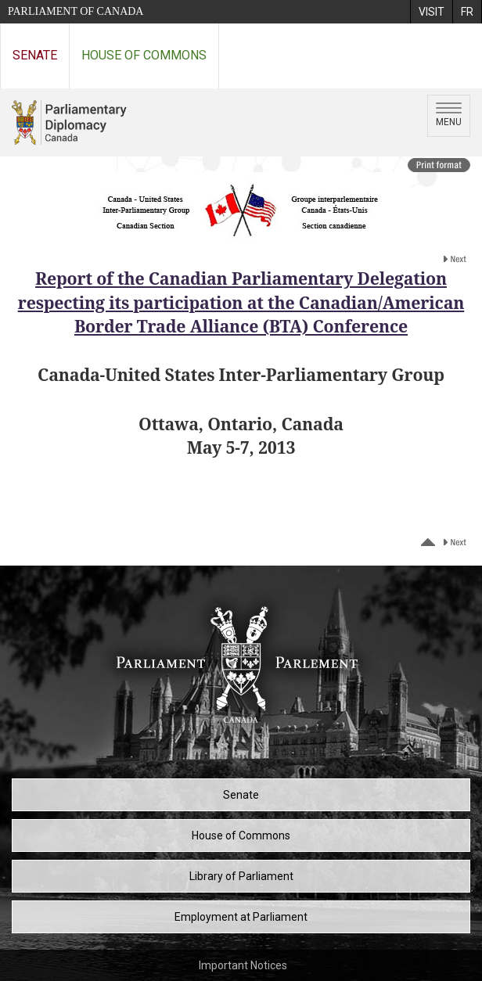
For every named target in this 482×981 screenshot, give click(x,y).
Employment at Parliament (241, 917)
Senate (35, 55)
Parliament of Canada (75, 11)
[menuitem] (431, 11)
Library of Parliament (241, 876)
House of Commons (144, 55)
